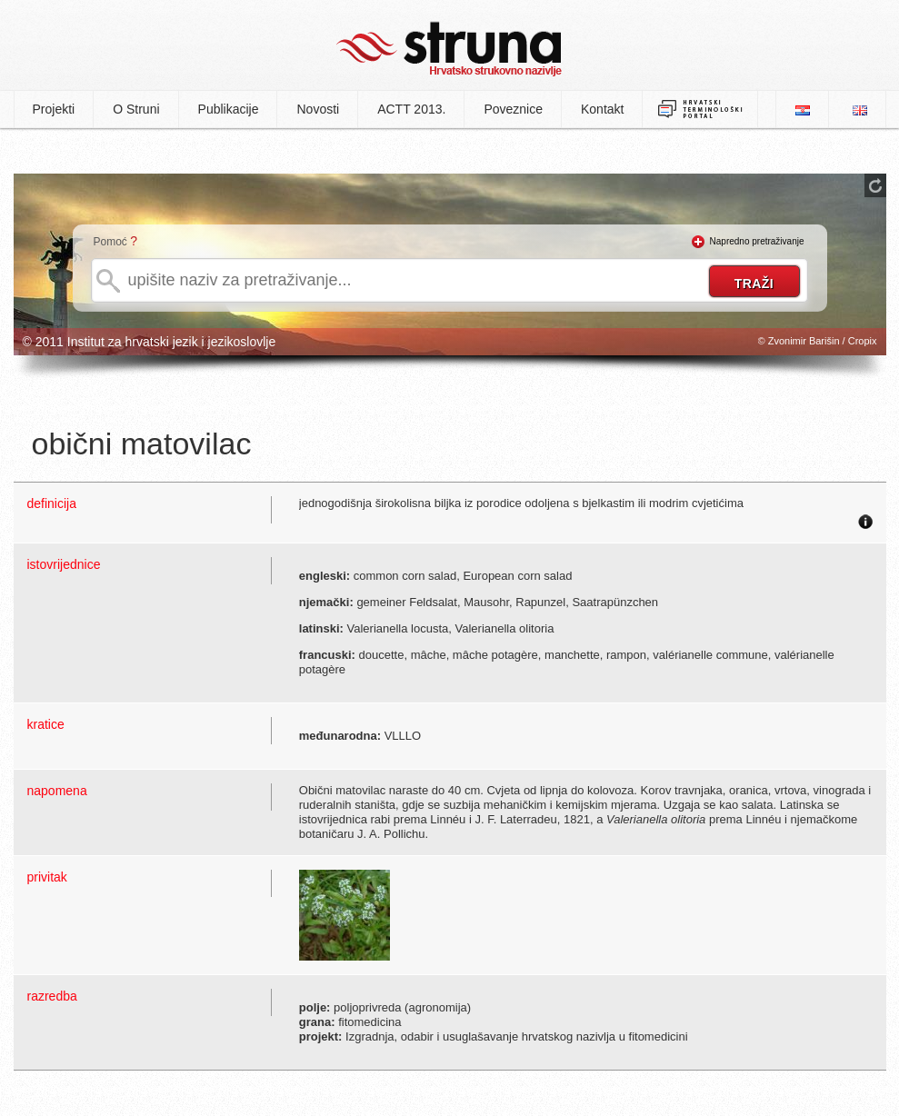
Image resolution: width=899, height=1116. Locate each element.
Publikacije (228, 109)
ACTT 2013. (411, 109)
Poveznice (513, 109)
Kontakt (602, 109)
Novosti (317, 109)
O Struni (136, 109)
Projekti (54, 109)
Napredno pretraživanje (757, 241)
